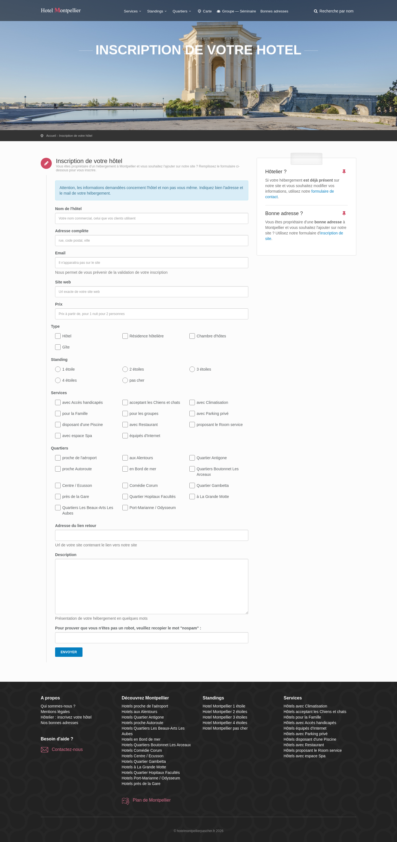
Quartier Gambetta (213, 485)
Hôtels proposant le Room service (313, 750)
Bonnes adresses (274, 11)
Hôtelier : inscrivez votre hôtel (66, 717)
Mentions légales (55, 711)
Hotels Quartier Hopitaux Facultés (151, 772)
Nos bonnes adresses (59, 722)
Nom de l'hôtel (68, 208)
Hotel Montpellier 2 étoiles (225, 711)
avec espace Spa (77, 435)
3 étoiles (204, 369)
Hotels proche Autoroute (142, 722)
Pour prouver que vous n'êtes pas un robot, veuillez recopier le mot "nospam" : (128, 628)
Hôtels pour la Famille (302, 717)
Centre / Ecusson (77, 485)
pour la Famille (75, 413)
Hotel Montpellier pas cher (225, 728)
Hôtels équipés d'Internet (305, 728)
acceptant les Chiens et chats (155, 402)
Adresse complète (72, 231)
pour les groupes (144, 413)
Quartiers (183, 11)
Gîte (65, 347)
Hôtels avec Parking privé (306, 734)
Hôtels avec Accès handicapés (310, 722)
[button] (333, 11)
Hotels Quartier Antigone (143, 717)
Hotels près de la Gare (141, 783)
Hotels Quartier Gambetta (144, 761)
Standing (59, 359)
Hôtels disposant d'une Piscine (310, 739)
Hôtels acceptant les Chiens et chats (315, 711)
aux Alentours (141, 458)
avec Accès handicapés (82, 402)
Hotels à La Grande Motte (144, 767)
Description (65, 554)
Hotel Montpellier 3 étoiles (225, 717)
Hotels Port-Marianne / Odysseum (151, 778)
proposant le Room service (220, 424)
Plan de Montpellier (152, 800)
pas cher (137, 380)
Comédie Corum (144, 485)
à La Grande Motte (213, 496)
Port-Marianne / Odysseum (153, 507)
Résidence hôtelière (147, 336)
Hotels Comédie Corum (142, 750)
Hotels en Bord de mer (141, 739)
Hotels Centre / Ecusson (143, 756)
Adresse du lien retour (75, 525)
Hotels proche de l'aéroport (145, 706)
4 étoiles (69, 380)
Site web (63, 282)
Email (60, 253)
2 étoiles (137, 369)
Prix (58, 304)
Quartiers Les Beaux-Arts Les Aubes (87, 510)
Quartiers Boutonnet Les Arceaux (218, 472)
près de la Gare (75, 496)
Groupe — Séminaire (236, 11)
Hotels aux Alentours (139, 711)
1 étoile (68, 369)
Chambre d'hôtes (211, 336)
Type (55, 326)
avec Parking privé (212, 413)
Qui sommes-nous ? (58, 706)
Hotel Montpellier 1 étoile (224, 706)
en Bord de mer (143, 469)
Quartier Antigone (212, 458)
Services (133, 11)
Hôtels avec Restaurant (304, 745)
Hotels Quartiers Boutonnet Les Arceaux (156, 745)
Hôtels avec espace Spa (305, 756)
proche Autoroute (77, 469)
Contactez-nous (67, 749)
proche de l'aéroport (79, 458)
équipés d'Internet (145, 435)
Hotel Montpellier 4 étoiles (225, 722)
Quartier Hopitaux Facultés (153, 496)
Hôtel (66, 336)
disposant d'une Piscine (82, 424)
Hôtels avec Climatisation (305, 706)
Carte (204, 11)
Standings (157, 11)
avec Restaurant (144, 424)
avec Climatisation (212, 402)
